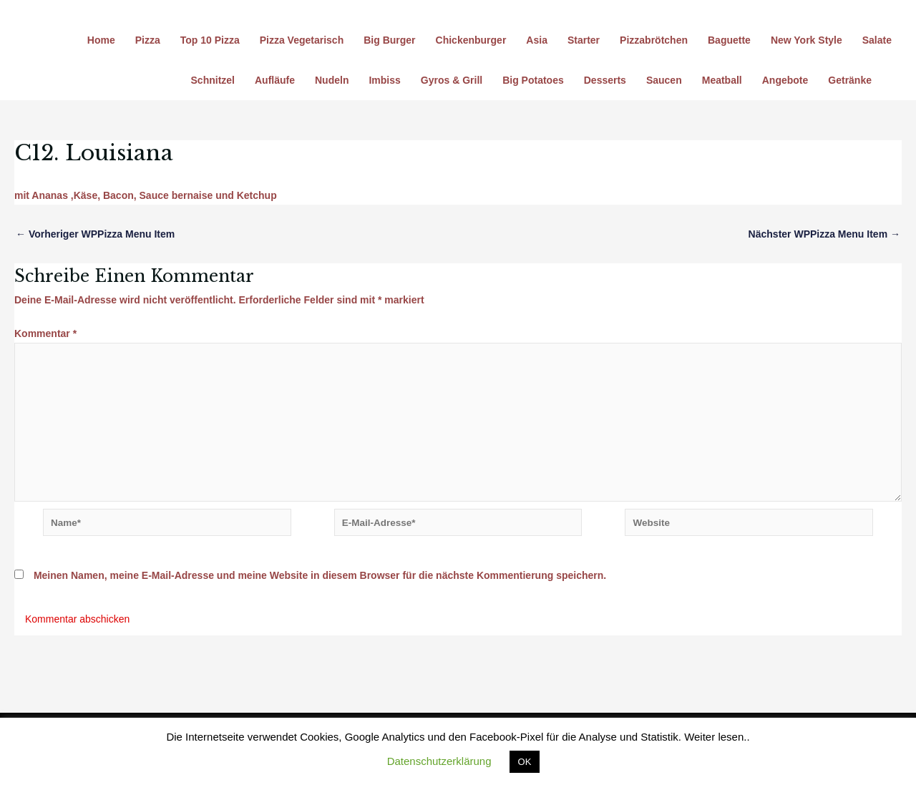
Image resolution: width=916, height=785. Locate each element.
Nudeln (332, 80)
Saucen (664, 80)
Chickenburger (471, 40)
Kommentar (45, 333)
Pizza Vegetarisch (302, 40)
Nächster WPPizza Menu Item (824, 234)
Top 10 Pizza (210, 40)
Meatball (722, 80)
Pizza (147, 40)
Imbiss (384, 80)
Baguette (729, 40)
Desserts (605, 80)
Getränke (850, 80)
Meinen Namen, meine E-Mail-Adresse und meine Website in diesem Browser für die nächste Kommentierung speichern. (320, 582)
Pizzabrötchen (654, 40)
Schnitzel (213, 80)
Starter (583, 40)
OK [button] (525, 761)
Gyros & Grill (451, 80)
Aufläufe (275, 80)
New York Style (806, 40)
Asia (536, 40)
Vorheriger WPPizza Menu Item (95, 234)
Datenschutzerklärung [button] (439, 761)
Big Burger (389, 40)
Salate (877, 40)
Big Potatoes (533, 80)
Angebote (785, 80)
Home (101, 40)
